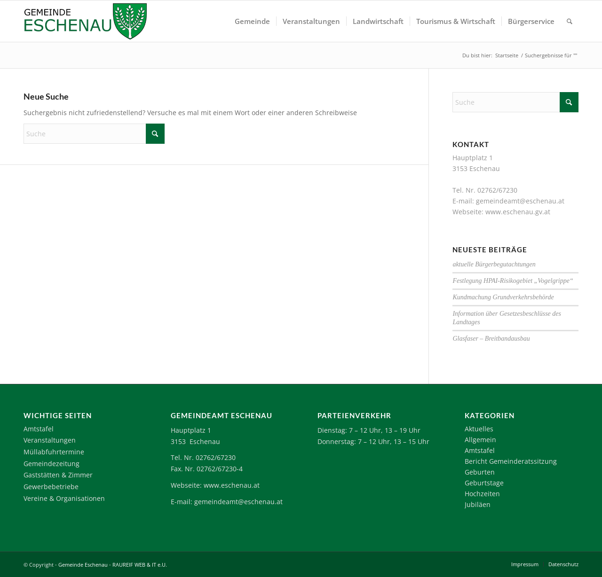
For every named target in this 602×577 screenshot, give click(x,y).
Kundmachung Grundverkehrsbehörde (503, 297)
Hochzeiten (482, 493)
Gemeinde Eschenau (83, 564)
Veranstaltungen (50, 440)
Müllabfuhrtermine (54, 451)
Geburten (480, 472)
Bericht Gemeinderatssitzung (511, 461)
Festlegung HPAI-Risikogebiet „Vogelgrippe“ (512, 280)
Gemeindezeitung (51, 463)
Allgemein (480, 439)
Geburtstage (484, 482)
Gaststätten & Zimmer (58, 474)
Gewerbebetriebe (51, 486)
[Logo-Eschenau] (85, 21)
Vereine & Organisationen (64, 498)
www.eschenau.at (232, 485)
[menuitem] (252, 21)
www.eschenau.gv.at (517, 211)
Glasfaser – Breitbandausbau (491, 338)
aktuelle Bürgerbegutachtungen (493, 264)
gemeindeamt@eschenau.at (520, 200)
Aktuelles (479, 428)
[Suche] (569, 21)
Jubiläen (478, 504)
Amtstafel (39, 428)
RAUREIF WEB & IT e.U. (139, 564)
